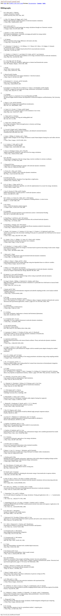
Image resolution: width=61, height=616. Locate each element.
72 (1, 509)
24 (1, 169)
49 (1, 345)
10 (1, 73)
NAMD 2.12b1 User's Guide (16, 3)
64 (1, 449)
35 (1, 245)
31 (1, 216)
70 (1, 492)
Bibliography (6, 8)
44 (1, 310)
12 (1, 86)
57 (1, 402)
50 (1, 353)
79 (1, 556)
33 (1, 230)
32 (1, 223)
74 (1, 522)
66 (1, 463)
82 (1, 577)
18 (1, 128)
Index (5, 3)
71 (1, 501)
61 (1, 429)
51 (1, 360)
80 (1, 564)
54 (1, 382)
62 (1, 435)
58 (1, 408)
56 (1, 395)
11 (1, 79)
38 (1, 266)
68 (1, 477)
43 (1, 304)
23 (1, 163)
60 (1, 422)
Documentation (32, 3)
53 (1, 375)
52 (1, 367)
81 (1, 571)
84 (1, 591)
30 (1, 210)
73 (1, 516)
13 (1, 93)
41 (1, 288)
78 (1, 549)
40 (1, 279)
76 (1, 536)
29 (1, 203)
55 (1, 388)
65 (1, 455)
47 (1, 331)
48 (1, 337)
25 (1, 176)
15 (1, 108)
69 (1, 485)
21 (1, 149)
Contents (39, 3)
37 (1, 259)
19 (1, 134)
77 (1, 542)
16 (1, 114)
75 (1, 529)
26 (1, 183)
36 (1, 253)
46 (1, 324)
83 (1, 584)
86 (1, 604)
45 (1, 317)
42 (1, 296)
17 (1, 121)
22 (1, 156)
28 (1, 196)
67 (1, 470)
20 (1, 142)
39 (1, 273)
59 (1, 415)
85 (1, 598)
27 (1, 189)
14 (1, 101)
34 (1, 238)
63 (1, 442)
